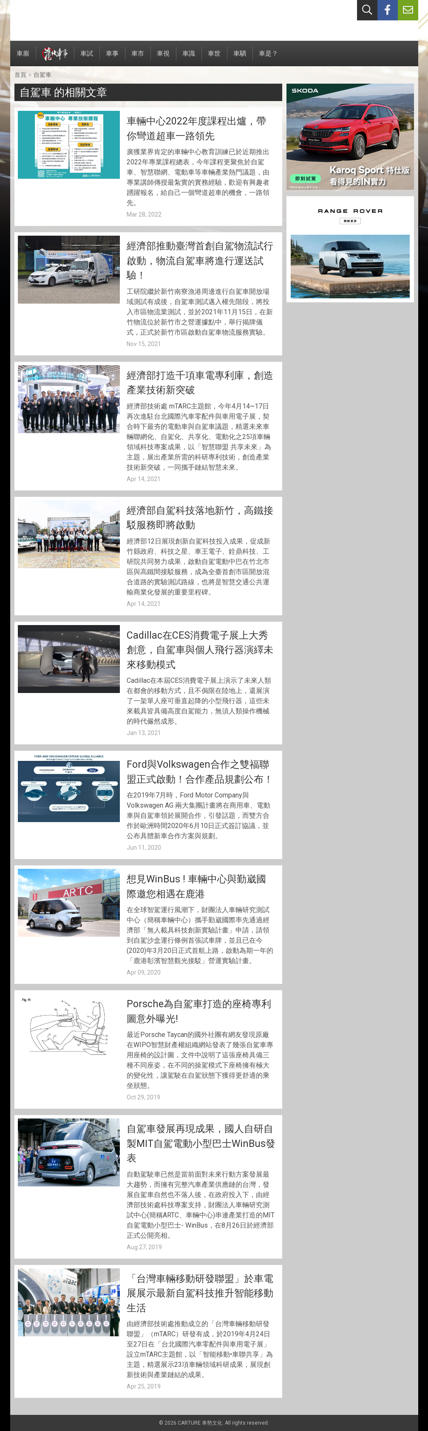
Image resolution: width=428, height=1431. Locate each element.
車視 (163, 58)
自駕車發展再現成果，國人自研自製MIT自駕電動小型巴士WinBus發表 (201, 1143)
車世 (214, 58)
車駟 (239, 58)
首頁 (20, 74)
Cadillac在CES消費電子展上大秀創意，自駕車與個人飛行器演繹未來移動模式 (200, 650)
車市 (137, 58)
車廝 (23, 58)
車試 (86, 58)
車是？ (268, 58)
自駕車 (42, 74)
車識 (188, 58)
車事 (112, 58)
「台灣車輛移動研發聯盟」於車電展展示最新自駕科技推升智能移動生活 (200, 1293)
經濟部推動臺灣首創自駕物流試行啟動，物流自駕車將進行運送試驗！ (200, 260)
